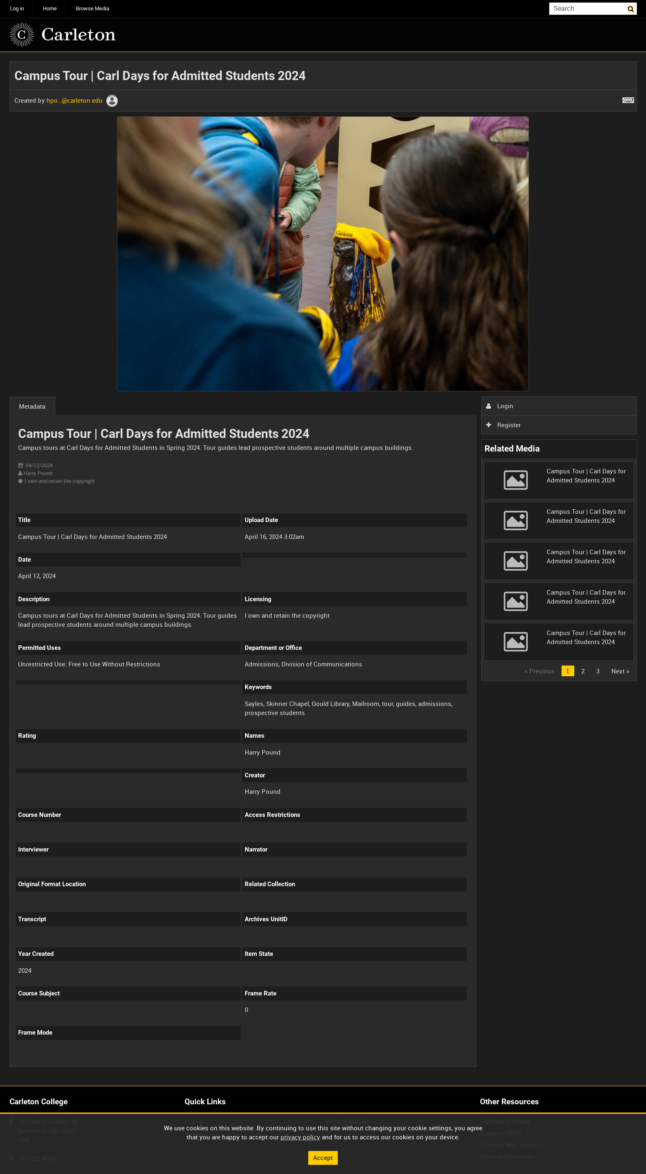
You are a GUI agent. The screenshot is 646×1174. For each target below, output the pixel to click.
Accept (323, 1157)
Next (620, 671)
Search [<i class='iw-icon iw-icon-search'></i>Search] (632, 8)
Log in (17, 8)
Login (499, 406)
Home (50, 8)
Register (503, 425)
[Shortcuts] (628, 98)
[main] (323, 569)
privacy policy (300, 1137)
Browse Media (92, 8)
